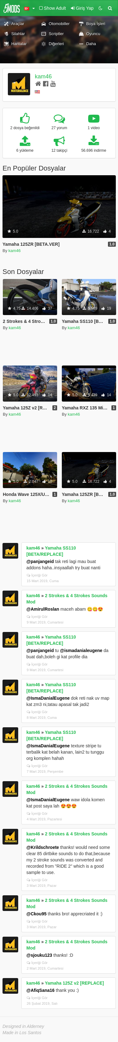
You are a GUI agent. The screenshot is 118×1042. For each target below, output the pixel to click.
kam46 (43, 76)
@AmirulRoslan (42, 609)
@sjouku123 (39, 955)
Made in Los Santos (22, 1032)
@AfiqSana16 (40, 990)
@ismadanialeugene (81, 650)
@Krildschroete (42, 847)
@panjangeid (40, 561)
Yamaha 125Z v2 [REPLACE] (74, 983)
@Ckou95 (36, 913)
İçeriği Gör (37, 575)
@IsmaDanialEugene (48, 698)
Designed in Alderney (23, 1026)
